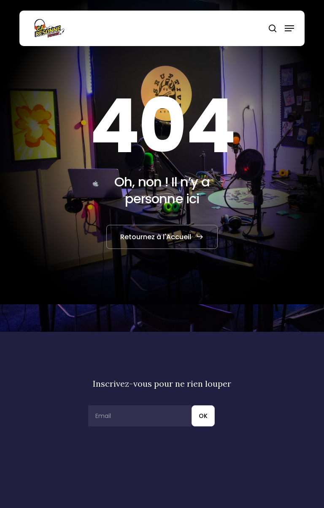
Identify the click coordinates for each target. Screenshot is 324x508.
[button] (289, 28)
